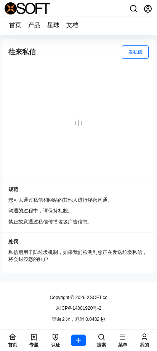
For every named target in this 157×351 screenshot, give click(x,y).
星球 (53, 25)
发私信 (135, 52)
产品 (34, 25)
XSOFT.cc (96, 297)
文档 (72, 25)
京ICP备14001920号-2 (78, 308)
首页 (15, 25)
